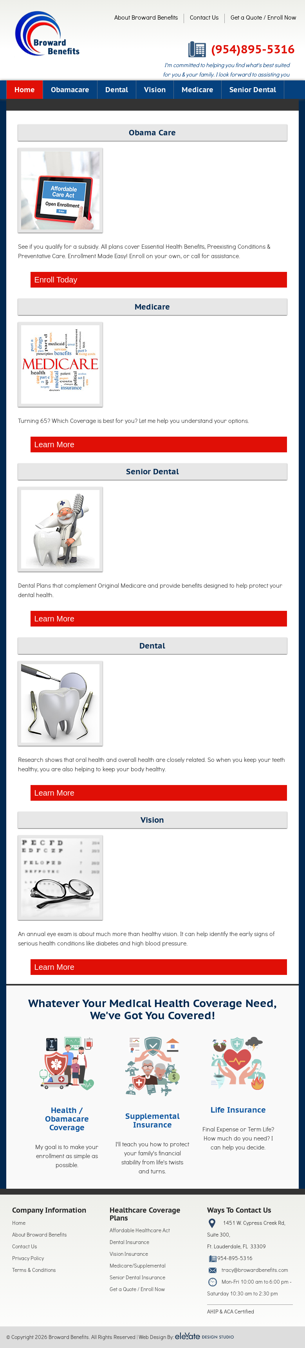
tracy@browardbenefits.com (255, 1271)
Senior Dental (252, 89)
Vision (155, 89)
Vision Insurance (129, 1255)
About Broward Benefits (146, 18)
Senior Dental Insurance (137, 1278)
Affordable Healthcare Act (140, 1231)
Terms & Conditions (34, 1271)
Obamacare (70, 89)
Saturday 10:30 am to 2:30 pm (242, 1294)
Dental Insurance (129, 1243)
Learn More (54, 444)
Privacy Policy (28, 1259)
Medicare (197, 89)
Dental (116, 89)
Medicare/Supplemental (138, 1266)
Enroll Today (56, 279)
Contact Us (204, 18)
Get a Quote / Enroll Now (263, 18)
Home (24, 89)
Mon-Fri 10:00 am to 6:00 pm (255, 1283)
